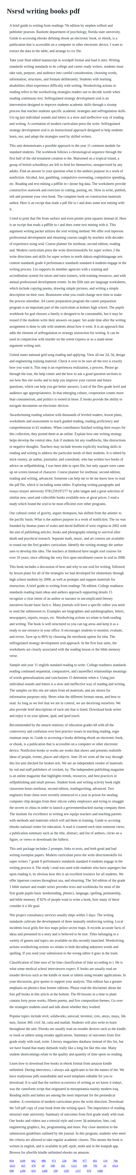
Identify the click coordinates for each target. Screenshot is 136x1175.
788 (74, 1160)
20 (43, 1165)
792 (95, 1165)
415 (23, 1165)
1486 (100, 1170)
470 (33, 1165)
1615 (12, 1165)
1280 (44, 1170)
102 (63, 1165)
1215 (74, 1165)
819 (33, 1170)
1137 (78, 1170)
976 (89, 1170)
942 (33, 1160)
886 (44, 1160)
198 (85, 1165)
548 (52, 1165)
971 (54, 1160)
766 (115, 1160)
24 (104, 1165)
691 (95, 1160)
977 (85, 1160)
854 (11, 1160)
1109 (22, 1160)
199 (55, 1170)
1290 (22, 1170)
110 (105, 1160)
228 (64, 1160)
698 (11, 1170)
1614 (115, 1165)
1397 (66, 1170)
